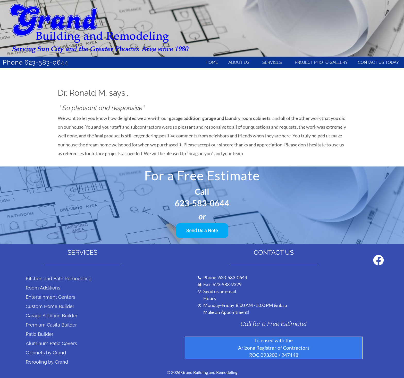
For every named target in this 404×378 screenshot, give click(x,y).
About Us (240, 62)
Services (273, 62)
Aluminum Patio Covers (51, 343)
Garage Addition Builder (51, 315)
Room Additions (43, 288)
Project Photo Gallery (321, 62)
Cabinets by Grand (46, 352)
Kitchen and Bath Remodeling (58, 278)
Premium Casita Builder (51, 325)
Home (212, 62)
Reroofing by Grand (47, 362)
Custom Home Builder (50, 306)
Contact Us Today (378, 62)
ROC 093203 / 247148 (273, 355)
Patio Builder (39, 334)
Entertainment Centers (50, 297)
